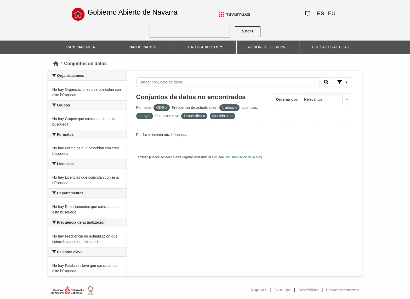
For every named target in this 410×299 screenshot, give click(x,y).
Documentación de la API (243, 157)
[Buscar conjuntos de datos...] (228, 82)
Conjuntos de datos (85, 63)
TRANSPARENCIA (79, 47)
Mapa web (259, 290)
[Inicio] (56, 63)
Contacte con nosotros (342, 290)
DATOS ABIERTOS (203, 47)
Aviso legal (282, 290)
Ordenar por (286, 99)
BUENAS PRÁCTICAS (330, 47)
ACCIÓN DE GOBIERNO (267, 47)
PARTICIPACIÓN (142, 47)
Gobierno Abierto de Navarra (133, 12)
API (214, 157)
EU (331, 13)
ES (320, 13)
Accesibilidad (308, 290)
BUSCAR (248, 31)
